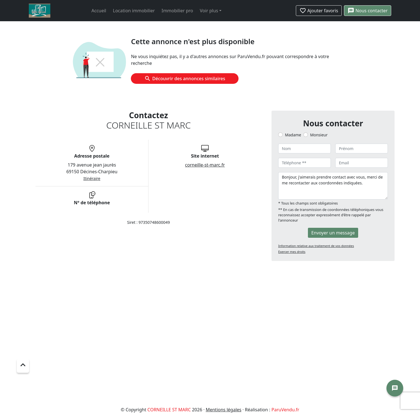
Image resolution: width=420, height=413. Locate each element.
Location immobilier (134, 11)
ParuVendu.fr (285, 410)
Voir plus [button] (209, 11)
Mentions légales (224, 410)
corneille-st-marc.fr (205, 165)
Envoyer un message (333, 233)
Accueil (98, 11)
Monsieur (318, 134)
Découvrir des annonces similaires (184, 78)
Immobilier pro (177, 11)
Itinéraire (91, 178)
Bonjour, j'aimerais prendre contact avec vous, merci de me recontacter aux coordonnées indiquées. (333, 186)
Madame (293, 134)
